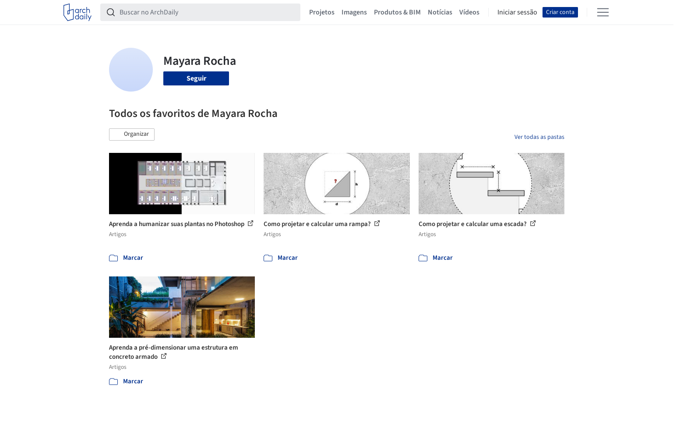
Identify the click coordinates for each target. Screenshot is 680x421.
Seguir (196, 78)
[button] (132, 134)
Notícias (440, 12)
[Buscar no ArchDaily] (207, 12)
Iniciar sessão (517, 12)
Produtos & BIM (397, 12)
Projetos (322, 12)
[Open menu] (603, 12)
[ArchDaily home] (77, 12)
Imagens (354, 12)
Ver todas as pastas (539, 137)
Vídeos (469, 12)
